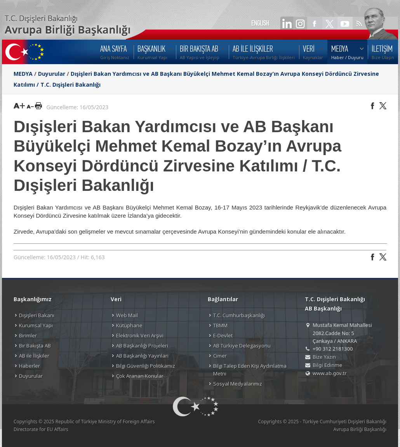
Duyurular (51, 73)
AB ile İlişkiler (34, 355)
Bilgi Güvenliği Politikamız (145, 365)
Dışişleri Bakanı (36, 315)
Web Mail (127, 315)
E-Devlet (223, 335)
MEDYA (23, 73)
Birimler (28, 335)
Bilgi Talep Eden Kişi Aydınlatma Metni (250, 369)
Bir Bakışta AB (35, 345)
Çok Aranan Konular (139, 375)
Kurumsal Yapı (36, 325)
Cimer (220, 355)
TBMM (220, 325)
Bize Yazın (324, 356)
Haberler (29, 365)
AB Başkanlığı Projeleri (142, 345)
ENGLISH (260, 23)
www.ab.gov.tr (330, 373)
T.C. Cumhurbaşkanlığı (239, 315)
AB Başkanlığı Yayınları (142, 355)
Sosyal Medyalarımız (237, 383)
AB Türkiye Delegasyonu (242, 345)
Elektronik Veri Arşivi (139, 335)
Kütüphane (129, 325)
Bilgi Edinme (327, 364)
